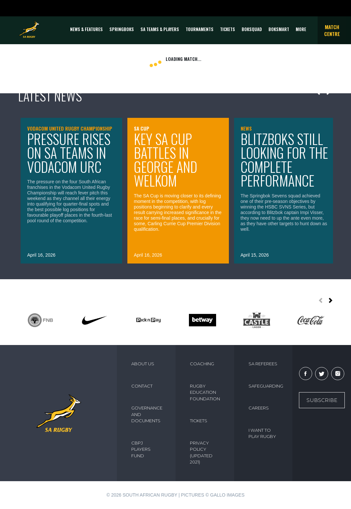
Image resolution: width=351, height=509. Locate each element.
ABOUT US (142, 363)
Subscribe (321, 400)
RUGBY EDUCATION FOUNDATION (205, 392)
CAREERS (259, 407)
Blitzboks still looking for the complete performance (284, 160)
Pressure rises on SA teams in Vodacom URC (68, 153)
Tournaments (199, 29)
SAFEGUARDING (266, 386)
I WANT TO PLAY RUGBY (262, 433)
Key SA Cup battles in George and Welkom (165, 160)
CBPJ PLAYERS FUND (141, 449)
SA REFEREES (263, 363)
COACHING (202, 363)
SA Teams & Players (159, 29)
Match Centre (332, 30)
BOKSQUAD (252, 29)
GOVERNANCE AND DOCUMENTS (146, 414)
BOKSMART (278, 29)
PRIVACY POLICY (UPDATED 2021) (201, 452)
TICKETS (227, 29)
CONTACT (142, 386)
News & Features (86, 29)
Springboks (121, 29)
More (301, 29)
